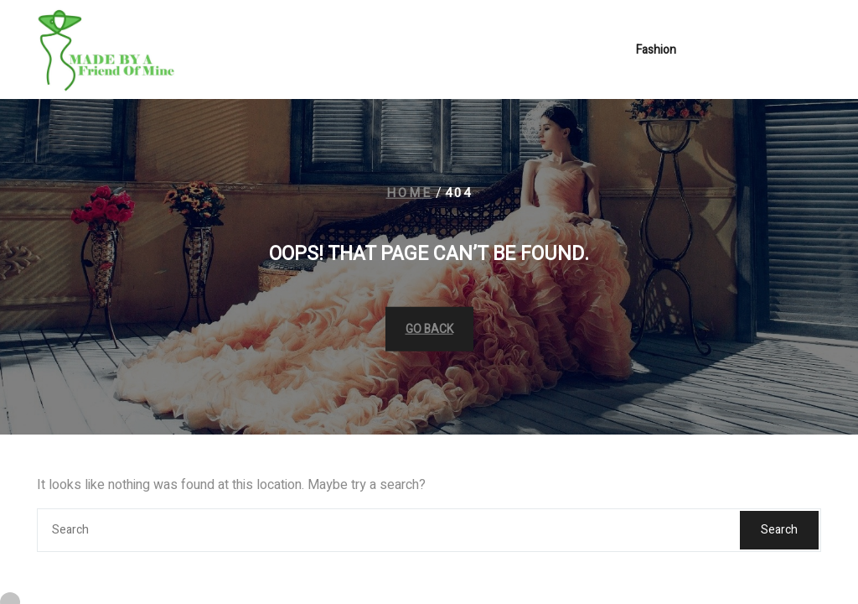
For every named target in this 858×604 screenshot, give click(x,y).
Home (409, 193)
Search (779, 530)
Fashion (656, 51)
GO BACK (429, 328)
